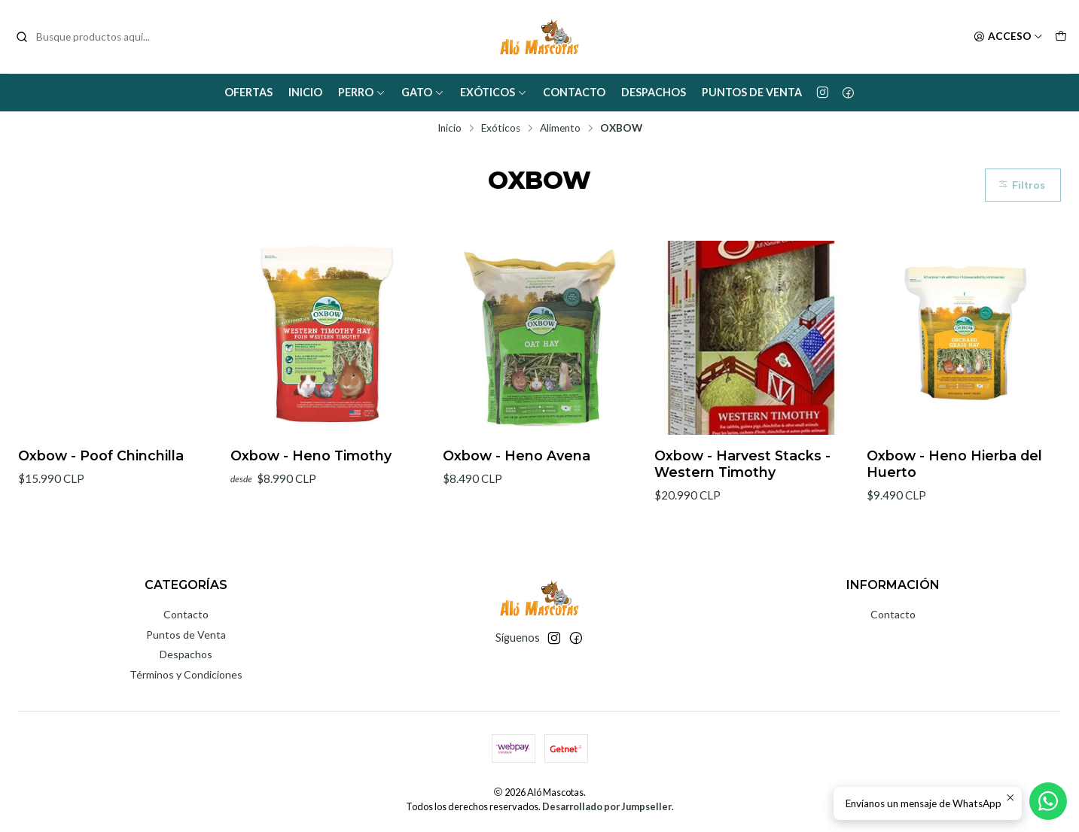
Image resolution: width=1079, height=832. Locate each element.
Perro (362, 92)
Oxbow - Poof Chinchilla (101, 455)
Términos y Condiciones (186, 674)
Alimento (560, 128)
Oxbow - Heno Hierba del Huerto (954, 464)
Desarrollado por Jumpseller (607, 806)
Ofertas (248, 92)
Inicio (305, 92)
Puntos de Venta (752, 92)
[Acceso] (1008, 36)
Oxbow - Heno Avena (516, 455)
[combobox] (92, 37)
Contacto (574, 92)
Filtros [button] (1021, 185)
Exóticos (493, 92)
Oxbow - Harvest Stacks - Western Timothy (742, 464)
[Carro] (1061, 36)
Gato (422, 92)
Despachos (653, 92)
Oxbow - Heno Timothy (311, 455)
